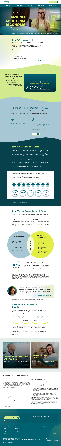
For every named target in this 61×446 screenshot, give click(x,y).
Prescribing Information (35, 1)
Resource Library (54, 431)
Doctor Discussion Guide (42, 60)
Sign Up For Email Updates (11, 417)
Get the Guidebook (36, 364)
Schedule (34, 134)
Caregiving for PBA (5, 433)
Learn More (6, 364)
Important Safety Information (26, 1)
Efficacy (30, 428)
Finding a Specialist (17, 431)
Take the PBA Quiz (53, 1)
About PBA (4, 428)
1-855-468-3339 (46, 416)
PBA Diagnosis (17, 428)
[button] (40, 83)
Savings (53, 428)
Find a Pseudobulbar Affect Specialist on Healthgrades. (19, 123)
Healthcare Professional (44, 1)
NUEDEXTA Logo (6, 2)
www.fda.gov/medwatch (40, 403)
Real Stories (41, 428)
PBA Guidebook (54, 433)
